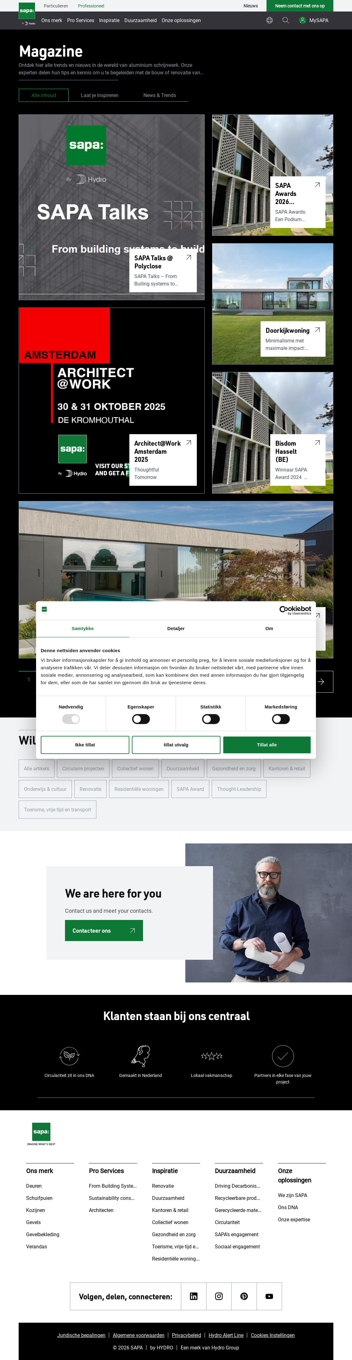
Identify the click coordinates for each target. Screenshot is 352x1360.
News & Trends (159, 95)
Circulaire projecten (83, 768)
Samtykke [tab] (83, 628)
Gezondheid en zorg (234, 768)
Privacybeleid (186, 1335)
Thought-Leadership (239, 789)
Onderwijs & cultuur (45, 789)
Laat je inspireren (99, 95)
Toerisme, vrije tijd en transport (57, 809)
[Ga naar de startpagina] (27, 15)
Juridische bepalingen (81, 1335)
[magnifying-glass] (286, 20)
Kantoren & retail (287, 768)
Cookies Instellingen (273, 1335)
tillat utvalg (176, 744)
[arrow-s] (322, 682)
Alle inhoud (43, 95)
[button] (29, 679)
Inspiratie (109, 20)
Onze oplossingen (181, 20)
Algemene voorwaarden (138, 1335)
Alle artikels (36, 768)
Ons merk (51, 20)
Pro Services (80, 20)
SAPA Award (190, 789)
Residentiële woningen (139, 789)
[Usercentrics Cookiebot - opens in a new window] (284, 610)
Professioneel (91, 6)
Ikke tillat (85, 744)
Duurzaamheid (140, 20)
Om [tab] (269, 628)
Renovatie (90, 789)
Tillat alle (267, 744)
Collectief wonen (135, 768)
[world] (270, 20)
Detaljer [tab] (176, 628)
